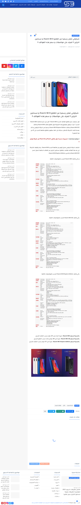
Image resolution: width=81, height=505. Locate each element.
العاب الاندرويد (22, 5)
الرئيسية (55, 5)
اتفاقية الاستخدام (54, 1)
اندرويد (57, 482)
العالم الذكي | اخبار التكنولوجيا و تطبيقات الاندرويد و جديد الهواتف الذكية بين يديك (50, 502)
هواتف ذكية (49, 5)
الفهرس (36, 1)
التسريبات (56, 479)
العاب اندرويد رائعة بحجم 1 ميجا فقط (8, 81)
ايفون (57, 485)
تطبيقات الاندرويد (40, 5)
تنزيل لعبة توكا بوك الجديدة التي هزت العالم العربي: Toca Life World (7, 97)
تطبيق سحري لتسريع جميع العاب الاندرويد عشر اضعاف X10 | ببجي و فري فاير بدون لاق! (7, 105)
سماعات (56, 493)
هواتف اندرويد (58, 405)
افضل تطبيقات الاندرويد (17, 123)
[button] (70, 411)
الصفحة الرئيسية (34, 477)
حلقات (21, 135)
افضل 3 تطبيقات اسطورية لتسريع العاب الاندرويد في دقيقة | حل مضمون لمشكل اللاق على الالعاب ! (7, 89)
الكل (64, 405)
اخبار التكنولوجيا (14, 5)
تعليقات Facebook (34, 463)
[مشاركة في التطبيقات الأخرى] (45, 411)
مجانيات (57, 496)
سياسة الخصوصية (44, 1)
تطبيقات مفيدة (55, 488)
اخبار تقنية (56, 477)
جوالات (21, 132)
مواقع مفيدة (20, 137)
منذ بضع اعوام (10, 78)
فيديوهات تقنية (31, 5)
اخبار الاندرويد (75, 35)
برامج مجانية (20, 129)
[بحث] (3, 5)
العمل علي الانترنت (18, 126)
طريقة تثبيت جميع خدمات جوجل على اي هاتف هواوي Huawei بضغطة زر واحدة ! (8, 161)
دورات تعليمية (55, 490)
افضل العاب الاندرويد (18, 121)
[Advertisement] (40, 21)
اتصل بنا (30, 1)
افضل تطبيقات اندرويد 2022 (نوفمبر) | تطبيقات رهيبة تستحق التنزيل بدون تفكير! (71, 492)
